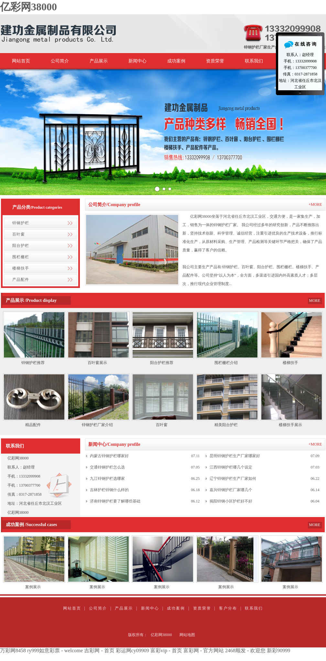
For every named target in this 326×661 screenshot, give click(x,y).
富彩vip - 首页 (166, 650)
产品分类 (21, 207)
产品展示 (99, 61)
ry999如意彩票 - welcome (55, 650)
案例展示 (33, 587)
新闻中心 (137, 61)
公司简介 (60, 61)
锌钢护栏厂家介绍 (97, 425)
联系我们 (254, 61)
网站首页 (21, 61)
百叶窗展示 (97, 362)
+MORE (315, 204)
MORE (315, 300)
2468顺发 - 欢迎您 (245, 650)
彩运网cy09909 (132, 650)
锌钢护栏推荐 (33, 362)
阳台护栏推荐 (161, 362)
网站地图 (187, 635)
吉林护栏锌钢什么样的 (109, 490)
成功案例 (176, 61)
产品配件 (20, 279)
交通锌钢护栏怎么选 (107, 467)
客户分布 (228, 608)
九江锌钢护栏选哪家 (107, 478)
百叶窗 (18, 234)
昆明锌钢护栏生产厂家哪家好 (235, 456)
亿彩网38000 (28, 7)
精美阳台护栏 (226, 425)
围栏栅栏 (20, 257)
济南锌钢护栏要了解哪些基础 (115, 501)
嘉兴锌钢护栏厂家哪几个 (231, 490)
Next (317, 132)
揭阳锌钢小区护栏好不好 (231, 501)
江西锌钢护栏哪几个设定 (231, 467)
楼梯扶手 (20, 268)
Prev (8, 132)
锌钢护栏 (20, 223)
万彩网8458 (13, 650)
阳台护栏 (20, 245)
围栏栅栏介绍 (226, 362)
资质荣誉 (215, 61)
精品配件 (33, 425)
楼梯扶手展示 (290, 425)
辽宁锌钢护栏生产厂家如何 (233, 478)
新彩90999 (278, 650)
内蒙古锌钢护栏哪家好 (109, 456)
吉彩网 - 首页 (99, 650)
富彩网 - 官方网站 (203, 650)
